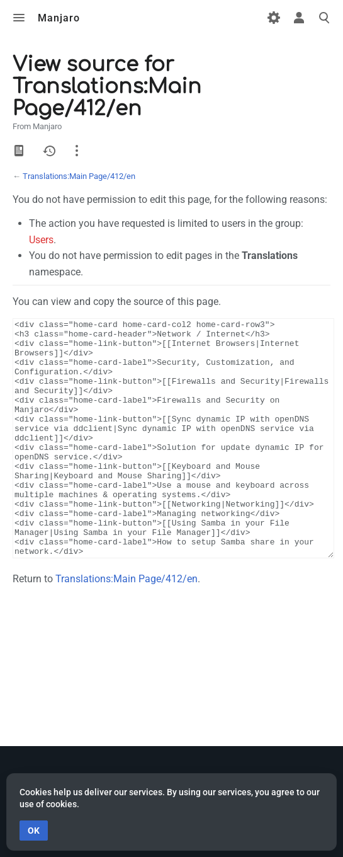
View (19, 150)
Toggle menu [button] (18, 17)
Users (41, 240)
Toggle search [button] (324, 17)
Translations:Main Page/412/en (79, 176)
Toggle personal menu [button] (299, 17)
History (49, 150)
